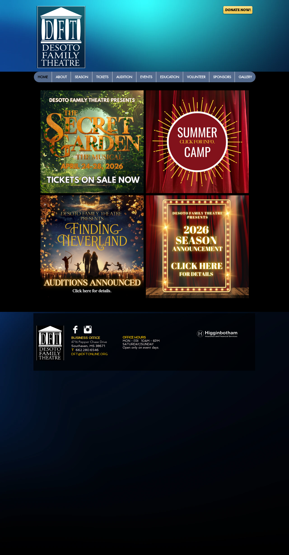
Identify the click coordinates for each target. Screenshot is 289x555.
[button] (61, 77)
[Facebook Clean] (75, 329)
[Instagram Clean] (88, 329)
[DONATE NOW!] (237, 10)
